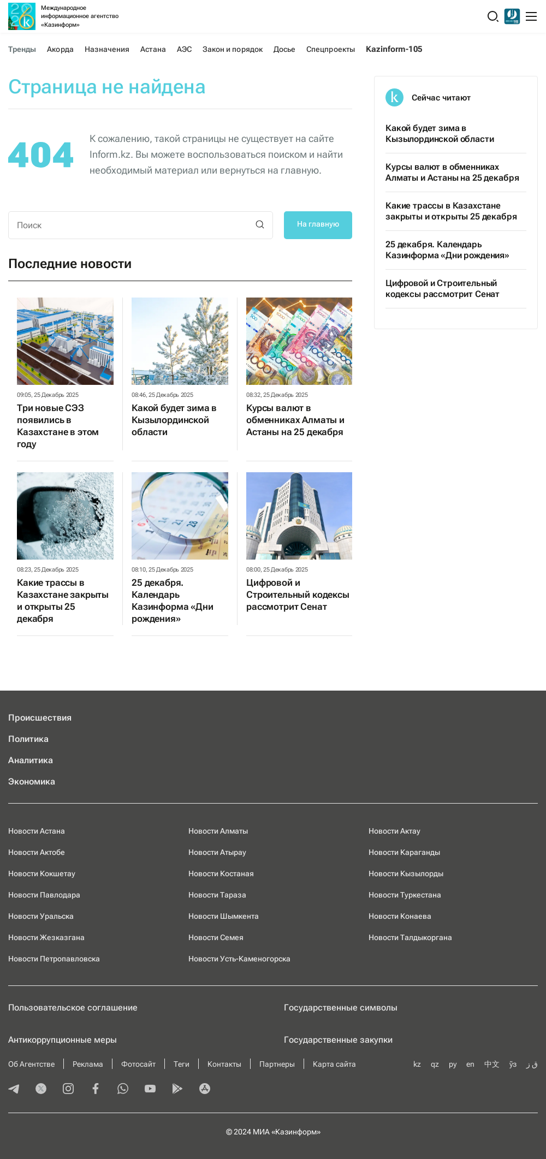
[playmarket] (177, 1089)
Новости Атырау (217, 852)
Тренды (22, 49)
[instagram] (68, 1089)
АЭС (184, 49)
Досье (284, 49)
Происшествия (40, 717)
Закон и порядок (233, 49)
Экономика (31, 781)
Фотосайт (138, 1064)
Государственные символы (340, 1007)
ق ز (532, 1064)
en (470, 1064)
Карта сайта (334, 1064)
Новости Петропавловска (54, 958)
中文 (492, 1064)
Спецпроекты (330, 49)
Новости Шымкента (223, 916)
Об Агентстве (31, 1064)
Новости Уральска (41, 916)
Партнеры (277, 1064)
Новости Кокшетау (41, 873)
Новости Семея (216, 937)
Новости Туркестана (405, 894)
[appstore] (204, 1089)
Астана (152, 49)
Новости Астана (36, 831)
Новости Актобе (36, 852)
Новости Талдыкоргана (410, 937)
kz (417, 1064)
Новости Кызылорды (406, 873)
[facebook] (95, 1089)
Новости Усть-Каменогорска (239, 958)
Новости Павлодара (44, 894)
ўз (513, 1064)
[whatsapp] (122, 1089)
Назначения (107, 49)
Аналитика (30, 760)
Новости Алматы (218, 831)
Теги (181, 1064)
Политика (28, 739)
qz (435, 1064)
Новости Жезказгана (46, 937)
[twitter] (40, 1089)
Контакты (224, 1064)
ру (452, 1064)
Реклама (88, 1064)
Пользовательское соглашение (73, 1007)
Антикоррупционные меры (62, 1040)
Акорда (60, 49)
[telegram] (13, 1089)
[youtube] (150, 1089)
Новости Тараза (217, 894)
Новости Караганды (404, 852)
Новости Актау (394, 831)
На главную (318, 223)
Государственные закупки (338, 1040)
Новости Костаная (221, 873)
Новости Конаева (400, 916)
